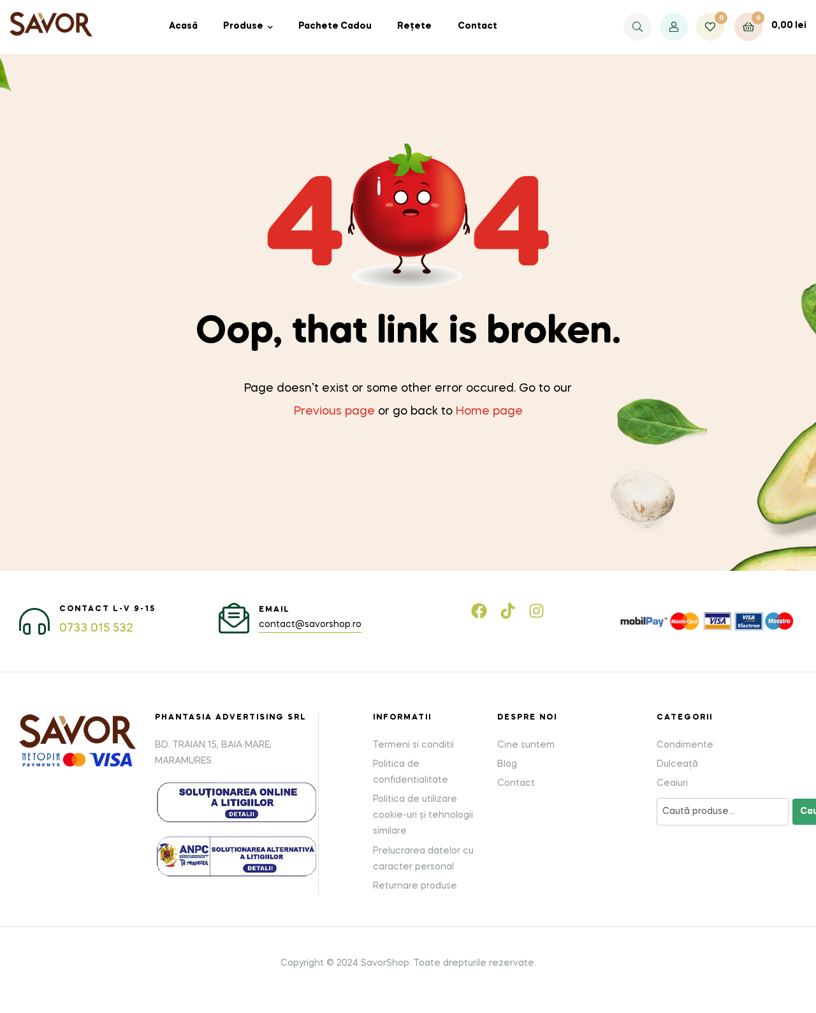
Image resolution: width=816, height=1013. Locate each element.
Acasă (183, 26)
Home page (489, 411)
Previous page (334, 411)
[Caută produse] (723, 811)
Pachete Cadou (335, 26)
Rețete (414, 26)
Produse (243, 26)
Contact (477, 26)
